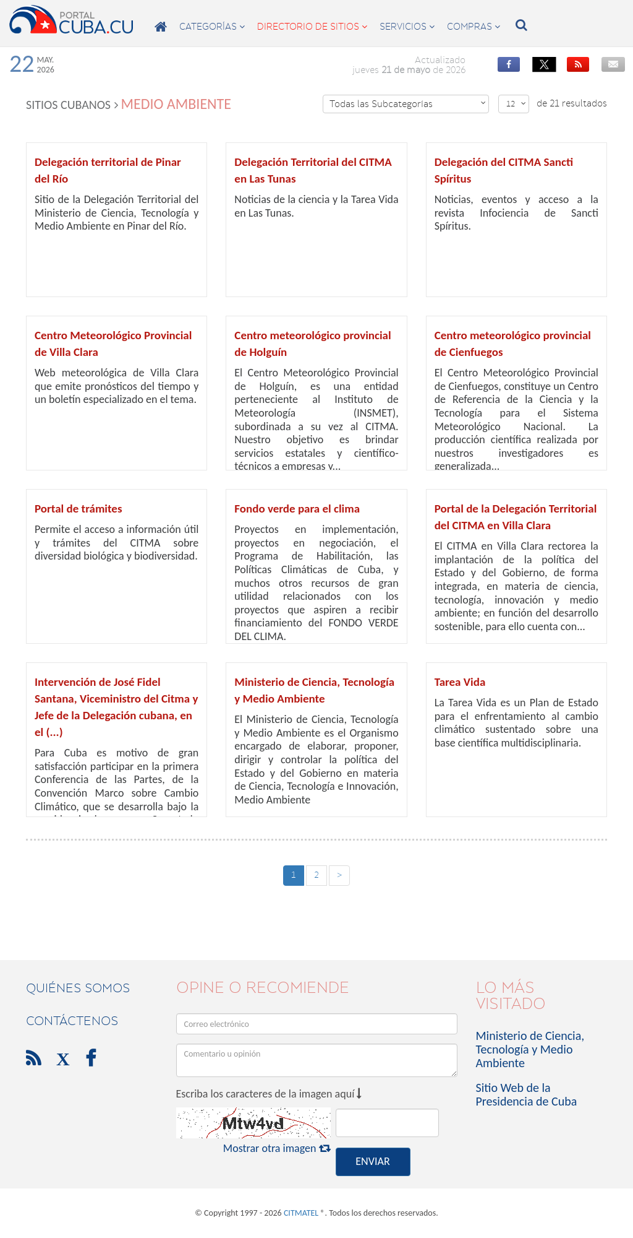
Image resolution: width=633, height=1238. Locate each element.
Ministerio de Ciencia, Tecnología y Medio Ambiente (530, 1049)
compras (473, 27)
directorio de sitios (312, 27)
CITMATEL (301, 1213)
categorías (212, 27)
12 (516, 103)
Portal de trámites (78, 508)
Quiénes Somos (78, 988)
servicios (407, 27)
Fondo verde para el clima (297, 508)
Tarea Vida (460, 682)
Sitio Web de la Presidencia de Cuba (526, 1094)
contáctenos (72, 1021)
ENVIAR (372, 1161)
